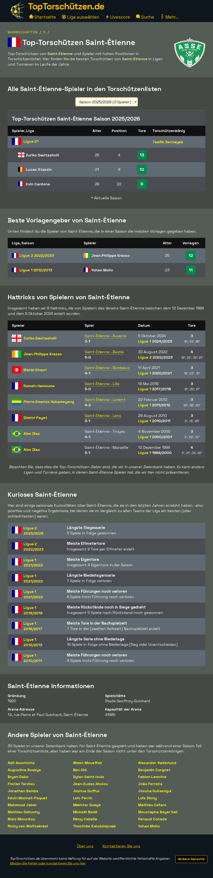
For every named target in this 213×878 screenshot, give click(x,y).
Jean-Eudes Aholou (90, 783)
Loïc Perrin (82, 798)
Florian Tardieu (21, 783)
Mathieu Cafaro (152, 804)
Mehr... (169, 17)
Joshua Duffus (86, 790)
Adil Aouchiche (21, 762)
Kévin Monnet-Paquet (27, 798)
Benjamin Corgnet (154, 769)
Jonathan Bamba (23, 790)
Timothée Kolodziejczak (94, 826)
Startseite (42, 17)
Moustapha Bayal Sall (158, 811)
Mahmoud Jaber (22, 804)
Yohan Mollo (149, 826)
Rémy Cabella (85, 819)
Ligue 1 (36, 270)
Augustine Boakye (24, 769)
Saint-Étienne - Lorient (105, 399)
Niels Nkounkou (21, 819)
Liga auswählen (80, 17)
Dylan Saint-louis (88, 776)
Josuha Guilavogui (154, 790)
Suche (145, 17)
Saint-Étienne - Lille (102, 383)
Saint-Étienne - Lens (103, 415)
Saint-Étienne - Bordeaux (107, 367)
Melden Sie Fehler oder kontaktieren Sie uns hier (47, 863)
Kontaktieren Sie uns (121, 846)
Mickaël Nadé (85, 811)
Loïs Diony (147, 798)
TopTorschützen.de (66, 6)
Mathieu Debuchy (24, 811)
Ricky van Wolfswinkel (28, 826)
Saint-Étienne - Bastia (104, 351)
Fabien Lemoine (152, 776)
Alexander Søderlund (157, 762)
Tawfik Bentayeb (167, 142)
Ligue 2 (37, 255)
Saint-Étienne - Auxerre (105, 335)
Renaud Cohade (152, 819)
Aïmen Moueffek (87, 762)
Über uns (85, 846)
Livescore (117, 17)
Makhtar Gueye (87, 804)
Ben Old (80, 769)
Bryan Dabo (18, 776)
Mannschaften (23, 32)
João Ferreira (150, 783)
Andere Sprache (191, 859)
